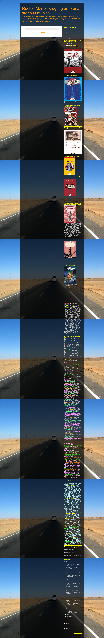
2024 (67, 621)
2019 (67, 630)
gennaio (68, 617)
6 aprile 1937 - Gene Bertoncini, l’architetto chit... (72, 598)
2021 (67, 626)
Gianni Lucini (74, 303)
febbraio (68, 616)
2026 (67, 561)
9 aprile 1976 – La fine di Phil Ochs (73, 590)
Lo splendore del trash (69, 553)
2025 (67, 620)
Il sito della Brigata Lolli (69, 556)
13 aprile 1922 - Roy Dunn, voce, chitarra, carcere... (72, 581)
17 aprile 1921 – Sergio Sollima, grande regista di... (72, 570)
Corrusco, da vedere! (69, 551)
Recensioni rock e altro (69, 552)
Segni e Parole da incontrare (70, 549)
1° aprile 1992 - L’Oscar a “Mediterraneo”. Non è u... (71, 612)
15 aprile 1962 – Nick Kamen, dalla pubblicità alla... (73, 576)
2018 (67, 631)
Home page (42, 32)
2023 (67, 623)
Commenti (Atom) (30, 34)
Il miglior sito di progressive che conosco (73, 555)
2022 (67, 625)
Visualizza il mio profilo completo (70, 333)
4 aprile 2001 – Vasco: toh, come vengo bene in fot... (72, 604)
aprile (68, 563)
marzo (68, 614)
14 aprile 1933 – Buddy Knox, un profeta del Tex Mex (72, 579)
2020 (67, 628)
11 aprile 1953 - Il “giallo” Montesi (72, 586)
